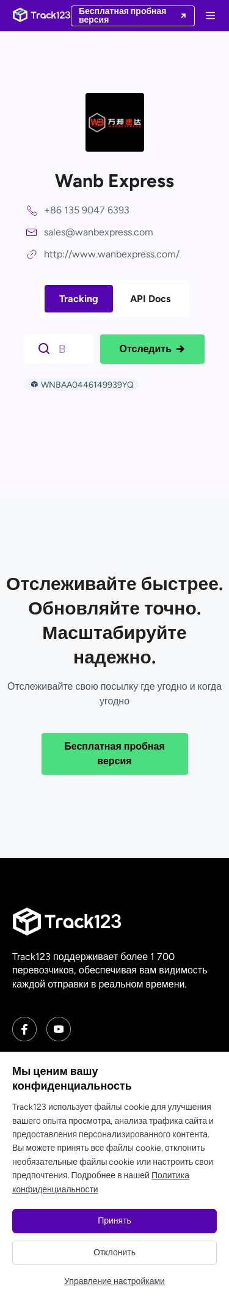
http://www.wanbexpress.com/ (112, 254)
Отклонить (114, 1252)
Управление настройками (114, 1281)
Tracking (78, 299)
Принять (114, 1221)
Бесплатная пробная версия (114, 753)
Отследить (152, 349)
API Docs (150, 299)
